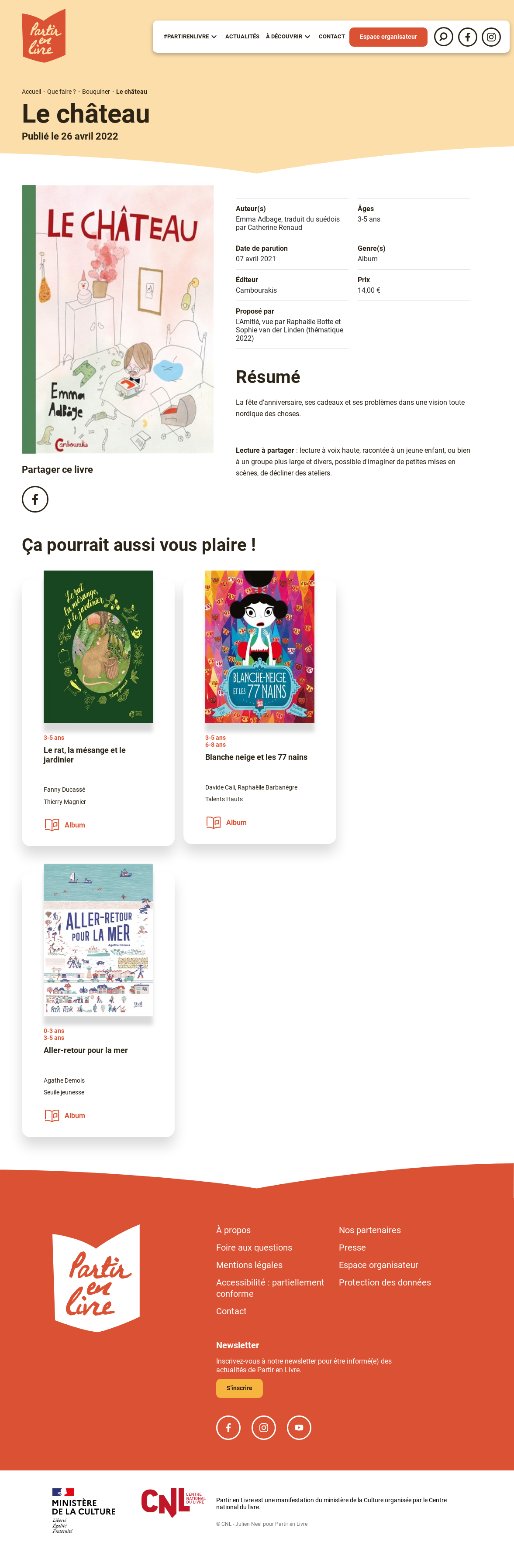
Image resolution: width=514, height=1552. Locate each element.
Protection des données (385, 1282)
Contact (332, 36)
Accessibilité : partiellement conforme (270, 1288)
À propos (233, 1230)
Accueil (31, 91)
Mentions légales (249, 1265)
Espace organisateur (388, 36)
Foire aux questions (254, 1247)
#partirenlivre (186, 36)
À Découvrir (284, 36)
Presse (352, 1247)
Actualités (242, 36)
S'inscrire (239, 1387)
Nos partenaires (370, 1230)
